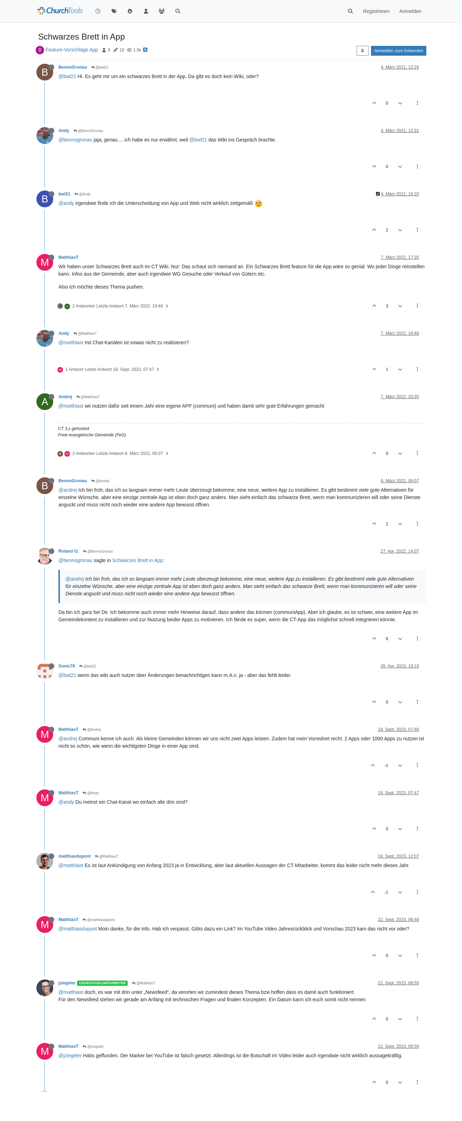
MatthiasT (68, 257)
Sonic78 (66, 666)
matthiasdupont (74, 856)
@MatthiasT (85, 333)
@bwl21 (99, 67)
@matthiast (70, 342)
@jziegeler (93, 1047)
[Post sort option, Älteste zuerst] (362, 51)
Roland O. (68, 551)
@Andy (83, 194)
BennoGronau (72, 67)
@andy (66, 203)
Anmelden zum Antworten (398, 50)
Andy (63, 130)
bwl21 (64, 194)
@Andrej (100, 481)
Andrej (65, 396)
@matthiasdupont (98, 920)
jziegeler (67, 983)
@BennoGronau (88, 131)
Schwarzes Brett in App (137, 560)
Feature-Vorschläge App (72, 50)
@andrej (67, 490)
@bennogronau (75, 140)
